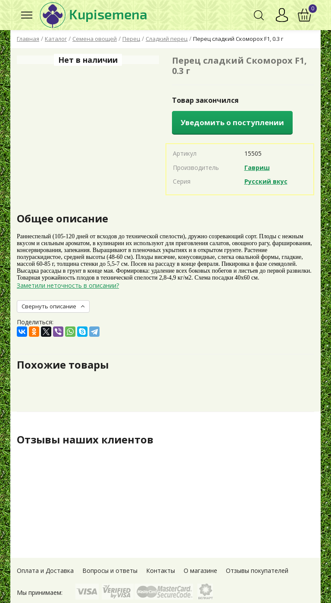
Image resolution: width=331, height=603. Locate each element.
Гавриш (257, 167)
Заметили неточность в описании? (68, 285)
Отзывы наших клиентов (85, 439)
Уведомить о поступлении (232, 122)
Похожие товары (63, 365)
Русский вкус (265, 181)
